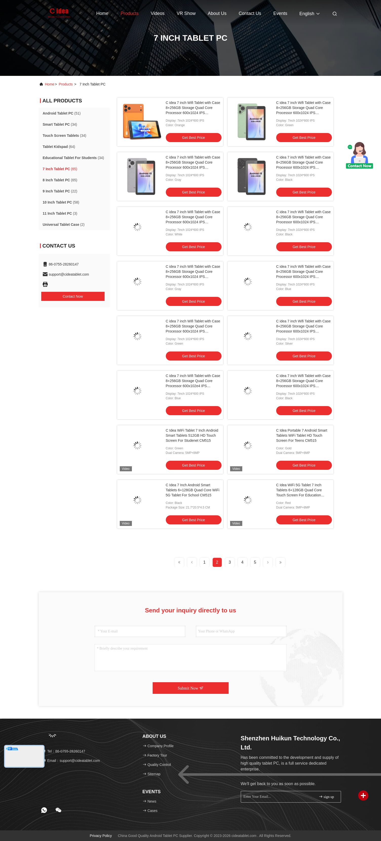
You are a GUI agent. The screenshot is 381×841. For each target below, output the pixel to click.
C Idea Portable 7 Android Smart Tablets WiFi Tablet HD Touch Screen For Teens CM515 (301, 435)
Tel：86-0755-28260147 (63, 751)
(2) (64, 225)
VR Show (186, 13)
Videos (158, 13)
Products (129, 13)
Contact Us (250, 13)
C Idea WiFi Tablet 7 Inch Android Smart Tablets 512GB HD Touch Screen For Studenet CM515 (192, 435)
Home (102, 13)
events (280, 13)
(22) (60, 191)
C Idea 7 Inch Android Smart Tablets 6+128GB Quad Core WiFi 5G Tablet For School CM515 (192, 490)
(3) (60, 213)
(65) (60, 169)
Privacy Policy (101, 836)
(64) (59, 147)
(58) (61, 202)
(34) (60, 124)
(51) (62, 113)
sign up (326, 796)
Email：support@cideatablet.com (71, 761)
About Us (217, 13)
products (66, 84)
